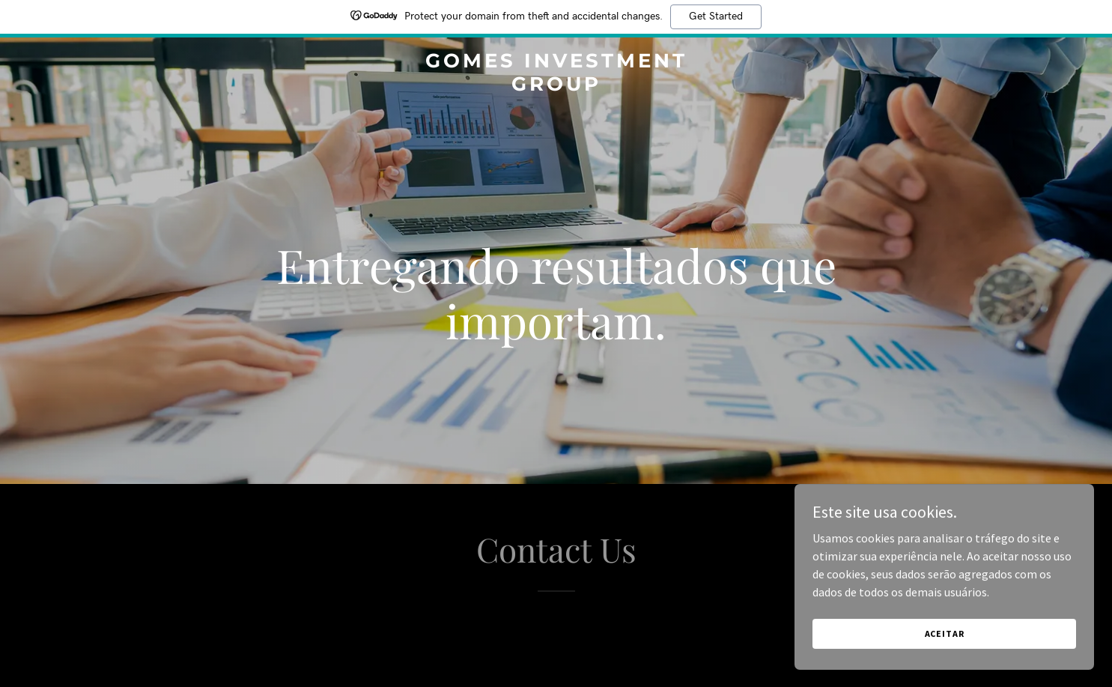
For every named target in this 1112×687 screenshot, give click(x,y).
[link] (556, 86)
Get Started (716, 16)
